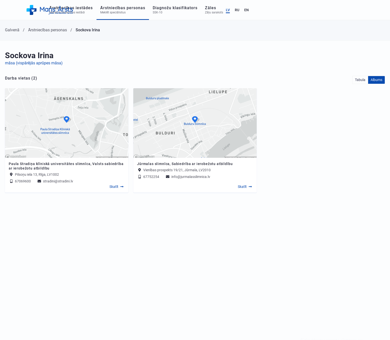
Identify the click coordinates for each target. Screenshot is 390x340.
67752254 (148, 177)
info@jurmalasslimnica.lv (187, 177)
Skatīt (113, 187)
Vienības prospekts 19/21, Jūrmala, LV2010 (177, 170)
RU (366, 10)
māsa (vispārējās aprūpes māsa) (34, 63)
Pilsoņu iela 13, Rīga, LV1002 (37, 174)
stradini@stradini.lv (55, 181)
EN (375, 10)
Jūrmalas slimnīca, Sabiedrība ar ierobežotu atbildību (185, 164)
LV (357, 10)
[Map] (66, 123)
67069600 (20, 181)
